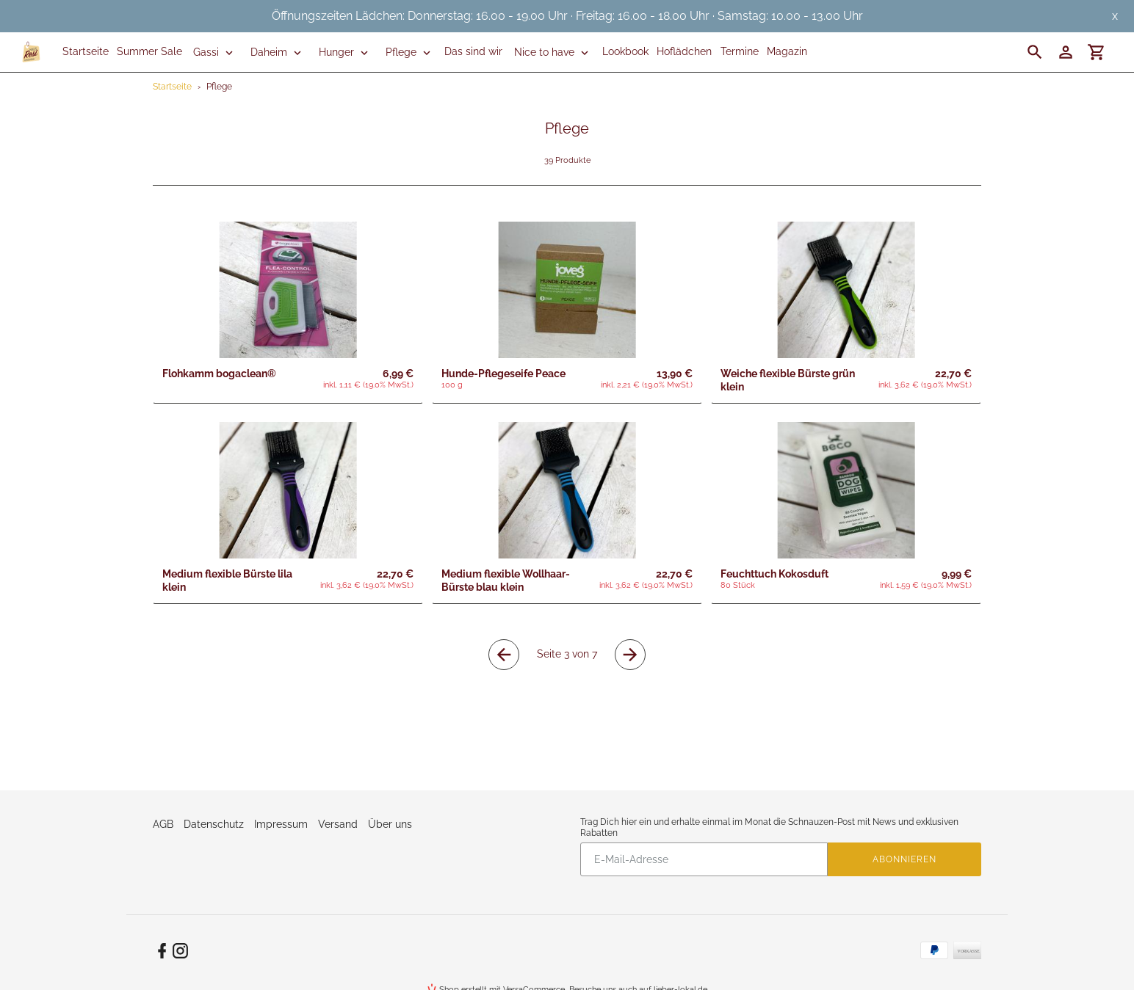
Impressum (281, 824)
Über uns (390, 824)
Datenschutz (214, 824)
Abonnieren (904, 859)
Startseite (172, 86)
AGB (163, 824)
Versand (338, 824)
